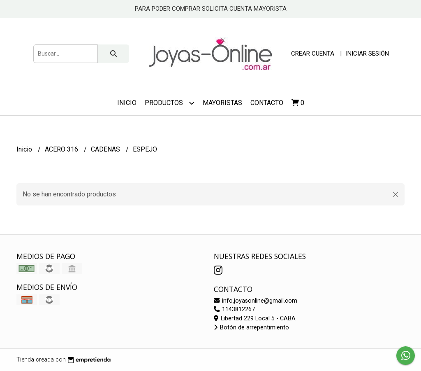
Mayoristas (222, 103)
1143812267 (234, 309)
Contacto (266, 103)
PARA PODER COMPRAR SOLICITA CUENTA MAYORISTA (211, 8)
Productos (169, 102)
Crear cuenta (312, 53)
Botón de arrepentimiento (251, 327)
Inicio (126, 103)
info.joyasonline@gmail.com (255, 300)
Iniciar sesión (367, 53)
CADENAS (106, 149)
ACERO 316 (62, 149)
